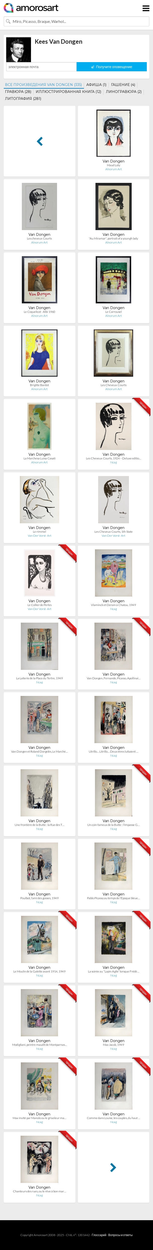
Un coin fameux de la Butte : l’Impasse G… (113, 825)
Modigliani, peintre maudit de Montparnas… (39, 1045)
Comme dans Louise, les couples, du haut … (113, 1118)
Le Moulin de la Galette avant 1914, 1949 (39, 971)
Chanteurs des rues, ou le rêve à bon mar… (39, 1191)
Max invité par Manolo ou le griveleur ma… (39, 1118)
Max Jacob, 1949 (113, 1045)
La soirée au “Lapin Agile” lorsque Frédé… (113, 971)
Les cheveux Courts (39, 238)
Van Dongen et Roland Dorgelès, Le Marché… (39, 751)
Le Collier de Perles (40, 605)
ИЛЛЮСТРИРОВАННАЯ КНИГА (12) (68, 91)
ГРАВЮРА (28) (18, 91)
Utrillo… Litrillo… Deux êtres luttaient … (113, 751)
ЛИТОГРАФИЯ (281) (23, 98)
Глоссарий (99, 1235)
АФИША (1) (96, 84)
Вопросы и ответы (120, 1235)
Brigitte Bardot (39, 385)
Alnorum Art (113, 169)
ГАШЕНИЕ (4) (123, 84)
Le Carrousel (113, 312)
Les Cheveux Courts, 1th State (113, 531)
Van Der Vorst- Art (39, 535)
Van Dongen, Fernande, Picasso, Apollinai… (113, 678)
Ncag (113, 462)
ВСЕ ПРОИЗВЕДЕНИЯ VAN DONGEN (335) (43, 84)
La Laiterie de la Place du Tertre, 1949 (39, 678)
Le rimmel (39, 531)
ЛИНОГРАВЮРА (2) (124, 91)
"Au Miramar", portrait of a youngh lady (113, 238)
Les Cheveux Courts (113, 385)
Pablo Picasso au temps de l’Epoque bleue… (113, 898)
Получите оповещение (111, 67)
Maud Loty (113, 165)
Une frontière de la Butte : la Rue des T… (39, 825)
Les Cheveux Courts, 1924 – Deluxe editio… (113, 458)
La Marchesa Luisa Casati (40, 458)
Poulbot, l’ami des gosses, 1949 (39, 898)
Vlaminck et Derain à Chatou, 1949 (113, 605)
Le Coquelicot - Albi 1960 (39, 312)
